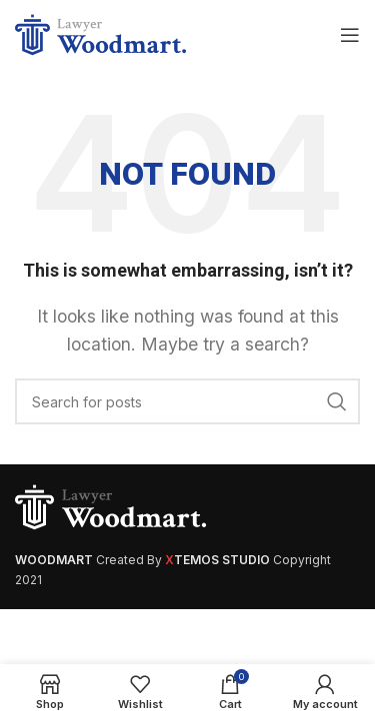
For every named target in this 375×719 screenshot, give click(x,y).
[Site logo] (104, 33)
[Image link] (115, 506)
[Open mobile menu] (350, 35)
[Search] (187, 401)
